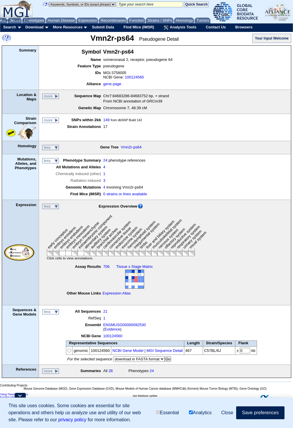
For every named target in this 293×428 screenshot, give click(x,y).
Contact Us (216, 27)
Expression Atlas (117, 293)
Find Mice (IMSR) (138, 27)
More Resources (67, 27)
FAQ (26, 20)
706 (106, 266)
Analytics (200, 412)
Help (16, 20)
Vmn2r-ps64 (131, 147)
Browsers (244, 27)
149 (106, 120)
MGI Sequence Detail (164, 350)
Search (9, 27)
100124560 (134, 77)
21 (105, 311)
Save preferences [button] (260, 412)
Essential (167, 412)
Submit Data (103, 27)
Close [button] (227, 412)
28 (110, 371)
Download (34, 27)
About (6, 20)
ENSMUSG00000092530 (124, 325)
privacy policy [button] (72, 419)
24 (105, 160)
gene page (112, 84)
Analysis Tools (179, 27)
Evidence (112, 329)
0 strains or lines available (125, 194)
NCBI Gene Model (128, 350)
